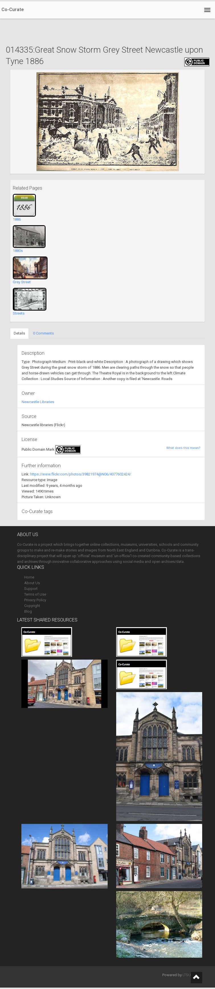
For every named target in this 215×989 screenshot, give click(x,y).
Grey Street (22, 282)
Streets (18, 313)
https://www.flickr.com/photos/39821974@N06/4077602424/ (80, 474)
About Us (32, 583)
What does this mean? (183, 448)
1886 (17, 219)
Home (29, 577)
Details (19, 333)
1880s (18, 251)
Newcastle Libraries (38, 402)
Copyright (32, 606)
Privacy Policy (35, 600)
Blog (28, 611)
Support (31, 588)
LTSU (187, 975)
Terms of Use (35, 594)
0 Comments (43, 333)
